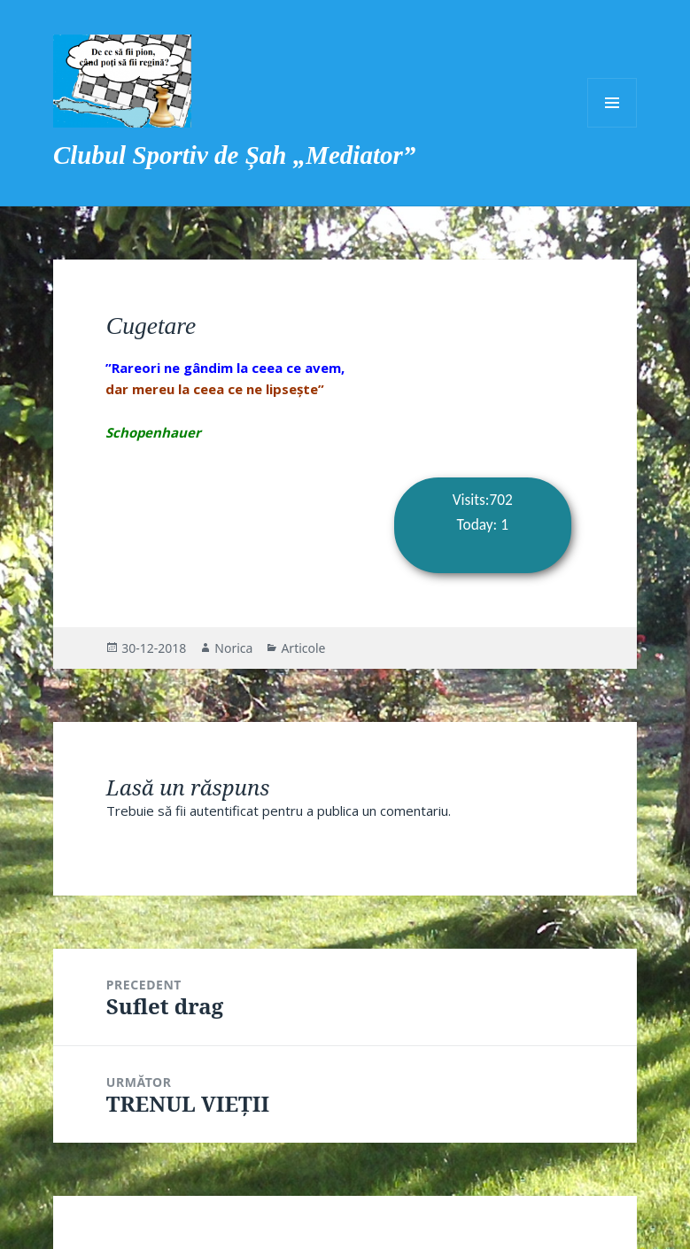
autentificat (224, 810)
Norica (233, 648)
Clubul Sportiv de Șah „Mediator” (234, 155)
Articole (303, 648)
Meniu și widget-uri (612, 103)
